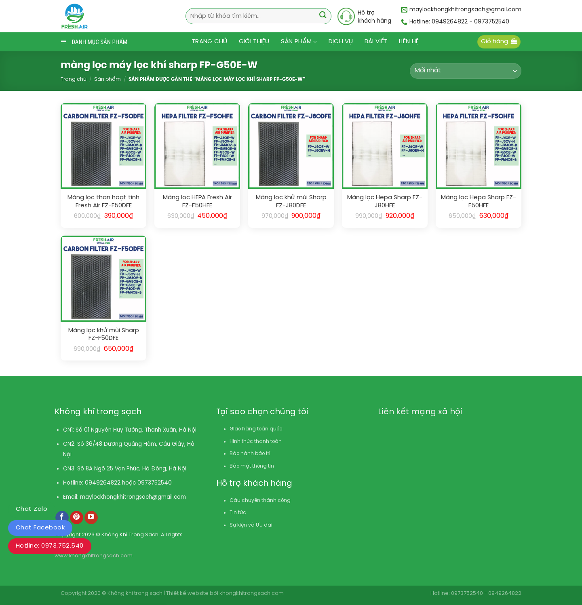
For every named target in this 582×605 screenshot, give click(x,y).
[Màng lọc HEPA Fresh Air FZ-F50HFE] (197, 146)
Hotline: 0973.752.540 (50, 546)
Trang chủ (210, 41)
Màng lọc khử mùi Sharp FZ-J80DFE (291, 201)
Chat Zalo (31, 509)
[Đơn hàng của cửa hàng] (465, 71)
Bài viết (376, 41)
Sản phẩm (299, 42)
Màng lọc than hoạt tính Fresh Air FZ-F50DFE (103, 201)
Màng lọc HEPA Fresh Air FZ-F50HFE (197, 201)
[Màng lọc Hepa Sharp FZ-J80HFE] (385, 146)
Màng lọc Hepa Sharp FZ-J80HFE (384, 201)
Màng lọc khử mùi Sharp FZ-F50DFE (103, 334)
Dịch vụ (341, 41)
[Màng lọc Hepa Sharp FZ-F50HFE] (478, 146)
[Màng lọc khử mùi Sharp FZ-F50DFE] (103, 278)
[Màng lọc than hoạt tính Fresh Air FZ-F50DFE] (103, 146)
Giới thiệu (254, 41)
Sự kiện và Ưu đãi (251, 525)
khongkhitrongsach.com (251, 593)
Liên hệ (409, 41)
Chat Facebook (40, 528)
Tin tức (238, 512)
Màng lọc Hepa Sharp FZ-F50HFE (478, 201)
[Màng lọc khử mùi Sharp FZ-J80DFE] (291, 146)
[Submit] (322, 15)
